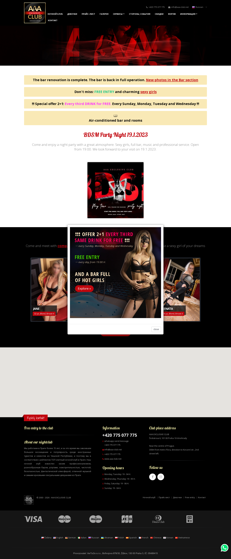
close (156, 329)
